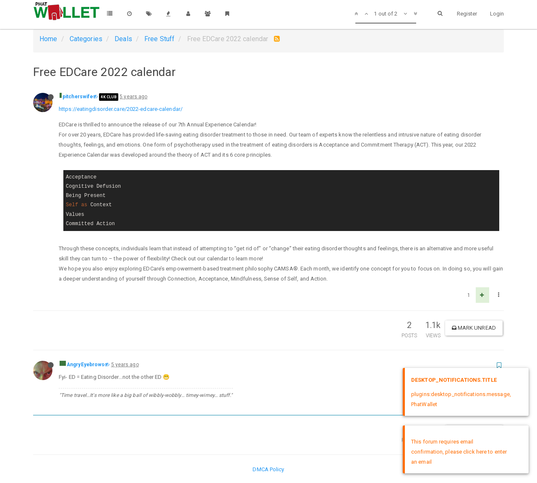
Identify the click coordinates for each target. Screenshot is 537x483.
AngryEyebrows (85, 365)
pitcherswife (78, 97)
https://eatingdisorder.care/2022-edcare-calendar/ (120, 109)
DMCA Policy (268, 469)
